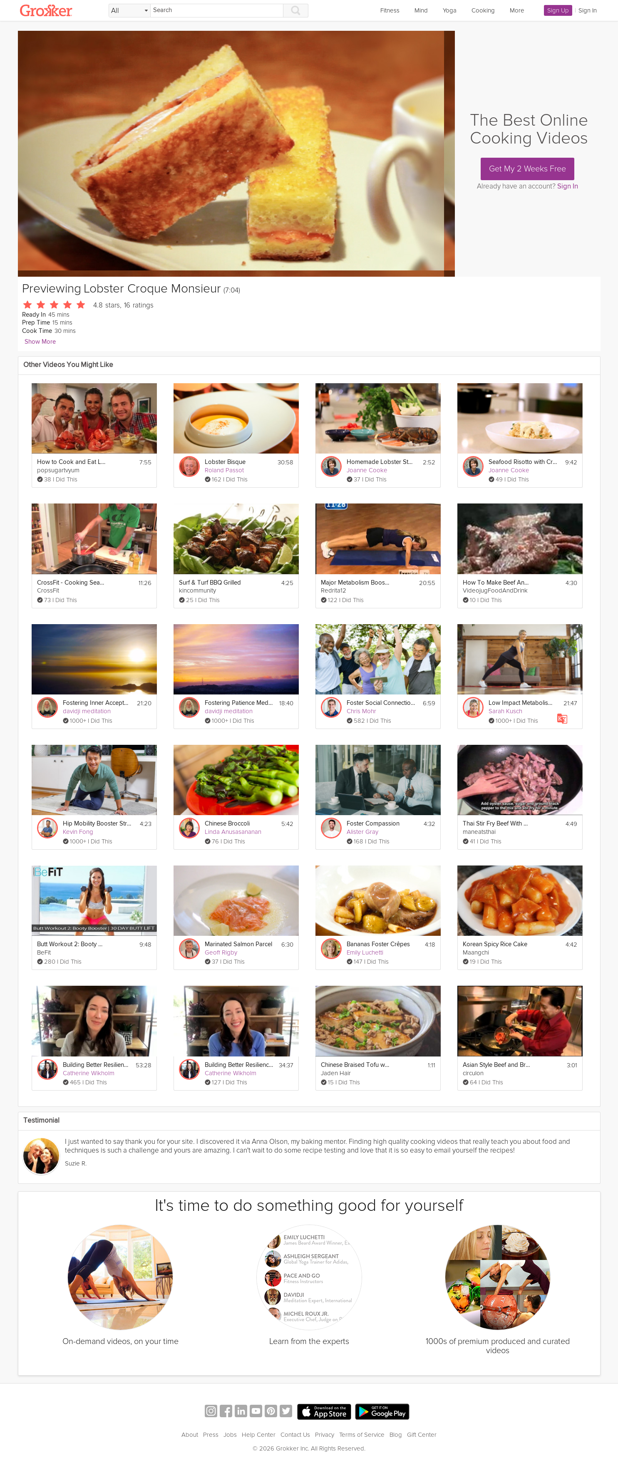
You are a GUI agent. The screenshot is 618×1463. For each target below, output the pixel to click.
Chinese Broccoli (227, 824)
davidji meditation (87, 711)
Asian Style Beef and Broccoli (497, 1065)
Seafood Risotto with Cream (523, 462)
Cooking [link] (483, 10)
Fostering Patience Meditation (239, 703)
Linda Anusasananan (233, 832)
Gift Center (422, 1434)
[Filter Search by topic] (129, 10)
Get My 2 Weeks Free (527, 169)
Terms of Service (362, 1434)
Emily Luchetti (365, 952)
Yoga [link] (450, 10)
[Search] (216, 10)
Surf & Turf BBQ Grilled (210, 583)
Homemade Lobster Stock (381, 462)
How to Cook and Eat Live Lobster (71, 462)
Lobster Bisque (225, 462)
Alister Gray (362, 832)
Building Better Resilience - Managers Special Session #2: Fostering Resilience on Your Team (239, 1065)
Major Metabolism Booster (355, 583)
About (189, 1434)
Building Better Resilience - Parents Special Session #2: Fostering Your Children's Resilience (97, 1065)
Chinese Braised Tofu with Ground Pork (355, 1065)
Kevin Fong (78, 832)
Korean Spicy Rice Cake (495, 944)
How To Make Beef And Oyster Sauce (497, 583)
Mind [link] (421, 10)
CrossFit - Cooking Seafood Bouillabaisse (71, 583)
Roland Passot (224, 470)
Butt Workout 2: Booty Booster (71, 944)
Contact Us (295, 1434)
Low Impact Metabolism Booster (523, 703)
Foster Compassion (373, 824)
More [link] (517, 10)
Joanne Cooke (367, 470)
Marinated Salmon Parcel (238, 944)
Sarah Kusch (505, 711)
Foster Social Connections (381, 703)
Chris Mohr (361, 711)
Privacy (324, 1434)
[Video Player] (236, 154)
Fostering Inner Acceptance (97, 703)
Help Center (258, 1434)
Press (210, 1434)
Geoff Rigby (221, 952)
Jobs (230, 1434)
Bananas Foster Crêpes (378, 944)
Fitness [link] (390, 10)
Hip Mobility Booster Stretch (97, 824)
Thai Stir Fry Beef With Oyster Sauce (497, 824)
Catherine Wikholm (88, 1073)
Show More (40, 342)
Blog (396, 1434)
